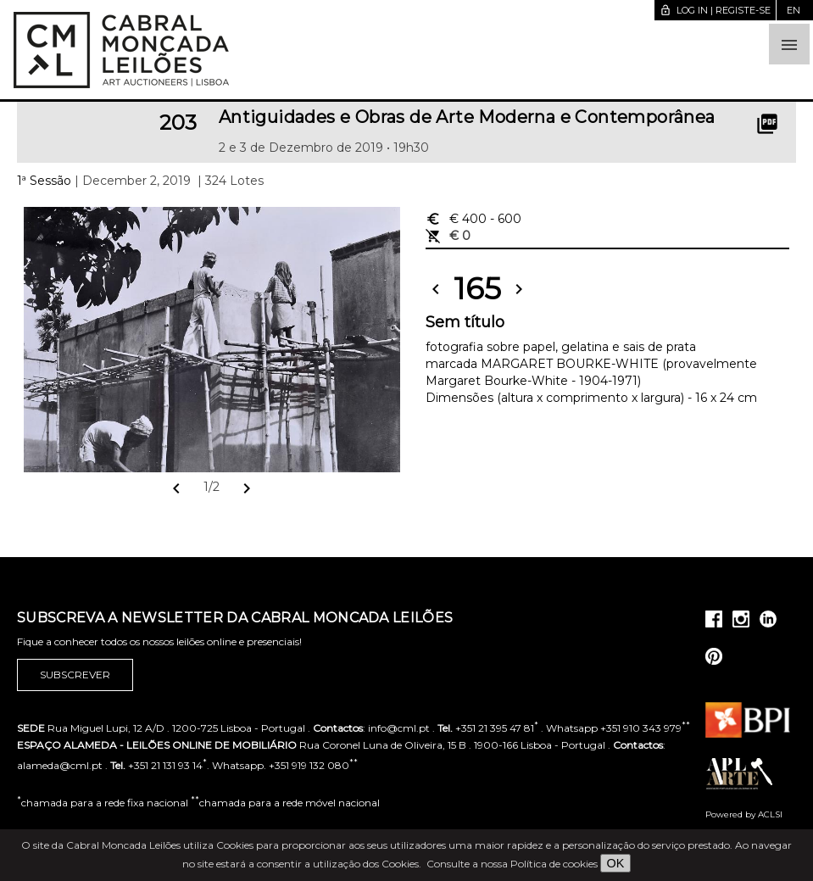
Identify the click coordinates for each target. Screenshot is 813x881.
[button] (789, 44)
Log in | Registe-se (715, 10)
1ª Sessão (44, 180)
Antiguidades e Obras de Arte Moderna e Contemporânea (467, 117)
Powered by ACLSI (743, 814)
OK (616, 863)
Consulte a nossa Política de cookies (512, 863)
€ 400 (473, 218)
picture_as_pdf (767, 124)
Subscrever (75, 675)
